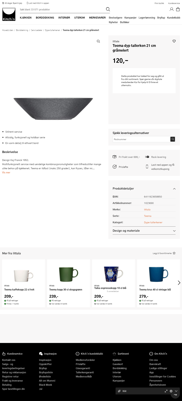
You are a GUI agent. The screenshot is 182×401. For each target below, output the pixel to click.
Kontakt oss (8, 360)
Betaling (6, 384)
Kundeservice (174, 3)
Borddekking (22, 30)
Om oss (153, 360)
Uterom (117, 376)
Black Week (45, 384)
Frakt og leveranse (12, 380)
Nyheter (113, 22)
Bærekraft (155, 364)
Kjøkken (117, 360)
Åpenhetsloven (157, 384)
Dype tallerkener (52, 30)
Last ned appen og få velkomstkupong (162, 167)
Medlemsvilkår (84, 376)
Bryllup (161, 17)
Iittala (116, 41)
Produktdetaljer (123, 188)
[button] (174, 41)
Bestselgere (115, 17)
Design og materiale (126, 230)
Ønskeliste (45, 376)
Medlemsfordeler (85, 360)
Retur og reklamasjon (14, 372)
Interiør (117, 372)
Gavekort (118, 364)
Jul (40, 389)
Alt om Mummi (47, 380)
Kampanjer (130, 17)
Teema (147, 216)
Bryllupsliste (46, 372)
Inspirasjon (45, 360)
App (151, 372)
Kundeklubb (173, 17)
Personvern (155, 380)
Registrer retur (10, 376)
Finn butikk (159, 3)
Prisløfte (123, 167)
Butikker (124, 22)
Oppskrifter (45, 364)
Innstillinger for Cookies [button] (162, 376)
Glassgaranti (83, 368)
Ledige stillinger (158, 368)
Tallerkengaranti (85, 372)
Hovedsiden (7, 30)
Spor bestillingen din (13, 389)
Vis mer (6, 172)
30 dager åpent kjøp (12, 3)
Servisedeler (36, 30)
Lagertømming (147, 17)
